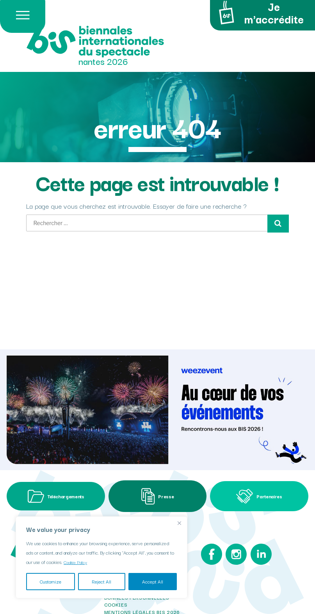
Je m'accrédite (259, 13)
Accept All (152, 581)
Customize (50, 581)
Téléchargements (56, 473)
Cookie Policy (77, 562)
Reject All (101, 581)
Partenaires (259, 473)
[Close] (179, 523)
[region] (101, 557)
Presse (157, 473)
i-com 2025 (119, 599)
